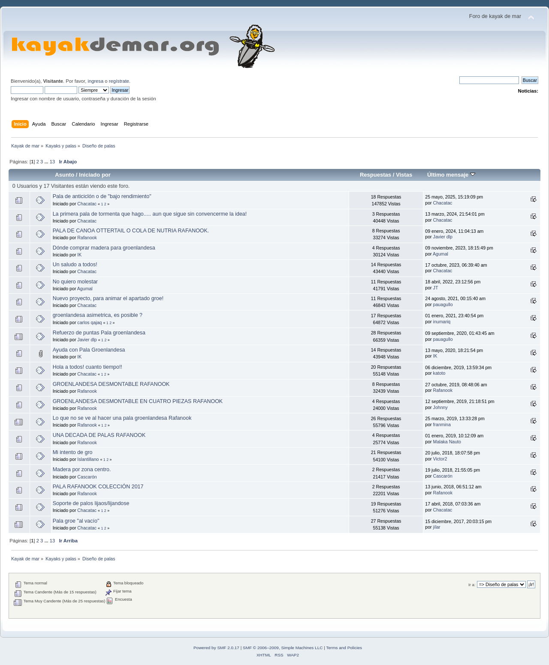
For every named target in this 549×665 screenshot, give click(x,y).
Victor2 (440, 458)
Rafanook (87, 237)
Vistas (404, 175)
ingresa (95, 81)
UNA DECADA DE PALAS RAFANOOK (99, 435)
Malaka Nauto (447, 441)
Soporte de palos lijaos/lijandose (91, 503)
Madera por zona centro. (82, 469)
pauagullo (443, 304)
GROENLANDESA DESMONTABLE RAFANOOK (111, 384)
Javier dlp (442, 236)
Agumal (440, 253)
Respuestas (375, 175)
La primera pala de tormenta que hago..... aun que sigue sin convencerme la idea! (150, 214)
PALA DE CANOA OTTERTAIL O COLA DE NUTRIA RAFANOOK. (131, 231)
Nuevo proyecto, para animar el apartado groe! (108, 298)
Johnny (440, 407)
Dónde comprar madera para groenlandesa (104, 248)
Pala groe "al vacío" (76, 521)
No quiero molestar (75, 282)
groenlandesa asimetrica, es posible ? (97, 315)
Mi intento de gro (73, 452)
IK (79, 254)
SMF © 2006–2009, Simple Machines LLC (283, 647)
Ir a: (471, 584)
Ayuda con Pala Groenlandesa (89, 350)
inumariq (442, 321)
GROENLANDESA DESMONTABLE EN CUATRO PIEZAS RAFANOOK (138, 401)
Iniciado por (95, 175)
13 (52, 161)
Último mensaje (451, 175)
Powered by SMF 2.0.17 (216, 647)
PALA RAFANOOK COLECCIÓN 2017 (98, 487)
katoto (439, 373)
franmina (442, 424)
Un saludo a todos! (75, 265)
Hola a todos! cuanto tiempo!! (87, 367)
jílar (436, 527)
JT (435, 287)
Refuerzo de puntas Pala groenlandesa (99, 333)
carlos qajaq (89, 322)
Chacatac (87, 203)
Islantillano (88, 459)
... (46, 161)
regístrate (119, 81)
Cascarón (87, 476)
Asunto (64, 175)
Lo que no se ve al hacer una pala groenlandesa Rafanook (122, 418)
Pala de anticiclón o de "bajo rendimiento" (102, 196)
